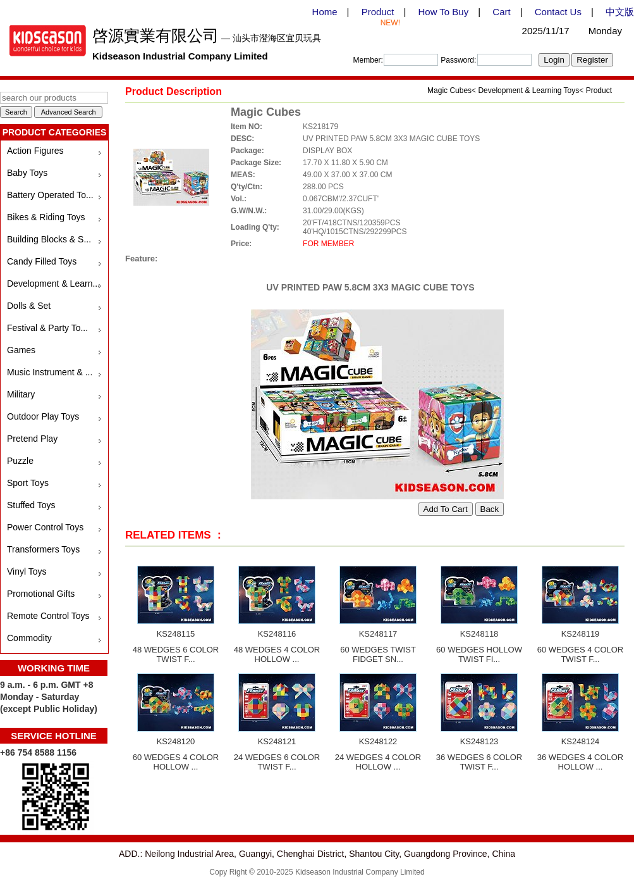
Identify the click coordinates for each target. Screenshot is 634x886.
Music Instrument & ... (49, 372)
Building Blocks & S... (49, 239)
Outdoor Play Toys (43, 416)
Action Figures (35, 151)
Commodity (29, 638)
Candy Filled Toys (41, 261)
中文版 (620, 11)
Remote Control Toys (48, 616)
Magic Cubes (449, 90)
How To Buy (443, 11)
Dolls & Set (29, 306)
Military (21, 394)
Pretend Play (32, 439)
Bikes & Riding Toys (46, 217)
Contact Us (558, 11)
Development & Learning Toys (528, 90)
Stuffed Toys (31, 505)
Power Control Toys (45, 527)
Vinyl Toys (27, 571)
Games (21, 350)
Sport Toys (28, 483)
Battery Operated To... (50, 195)
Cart (501, 11)
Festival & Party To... (47, 328)
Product (378, 11)
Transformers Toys (43, 549)
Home (325, 11)
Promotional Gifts (41, 594)
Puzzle (20, 461)
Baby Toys (27, 173)
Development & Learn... (53, 283)
